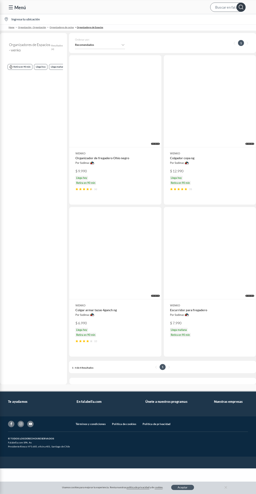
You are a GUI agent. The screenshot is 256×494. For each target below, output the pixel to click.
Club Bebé (151, 376)
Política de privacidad (156, 453)
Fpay (217, 414)
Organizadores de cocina (62, 27)
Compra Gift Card (19, 427)
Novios (231, 19)
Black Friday (84, 395)
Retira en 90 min (16, 137)
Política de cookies (124, 453)
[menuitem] (206, 19)
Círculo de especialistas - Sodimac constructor (174, 382)
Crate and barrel (87, 414)
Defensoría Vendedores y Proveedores (32, 408)
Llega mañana (28, 116)
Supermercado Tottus (227, 388)
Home (11, 27)
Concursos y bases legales (24, 395)
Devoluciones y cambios (23, 376)
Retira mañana (39, 136)
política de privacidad (138, 487)
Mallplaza (220, 420)
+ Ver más (16, 236)
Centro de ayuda (18, 369)
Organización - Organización (32, 27)
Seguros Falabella (225, 408)
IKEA (217, 395)
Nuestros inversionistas (91, 369)
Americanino (85, 420)
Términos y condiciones (91, 453)
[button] (127, 7)
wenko (9, 85)
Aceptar (183, 487)
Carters (81, 433)
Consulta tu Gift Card (21, 420)
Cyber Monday (86, 388)
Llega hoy (11, 116)
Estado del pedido (19, 388)
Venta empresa (86, 376)
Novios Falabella (155, 369)
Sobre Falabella (223, 363)
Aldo (80, 427)
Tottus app (220, 427)
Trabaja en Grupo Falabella (93, 382)
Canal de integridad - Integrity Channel (32, 401)
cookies (159, 487)
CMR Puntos (153, 363)
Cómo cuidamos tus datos (24, 414)
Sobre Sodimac (223, 369)
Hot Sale (82, 408)
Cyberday (83, 401)
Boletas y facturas (19, 382)
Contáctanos (16, 363)
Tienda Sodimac (224, 382)
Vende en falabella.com (177, 19)
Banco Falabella (224, 401)
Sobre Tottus (222, 376)
